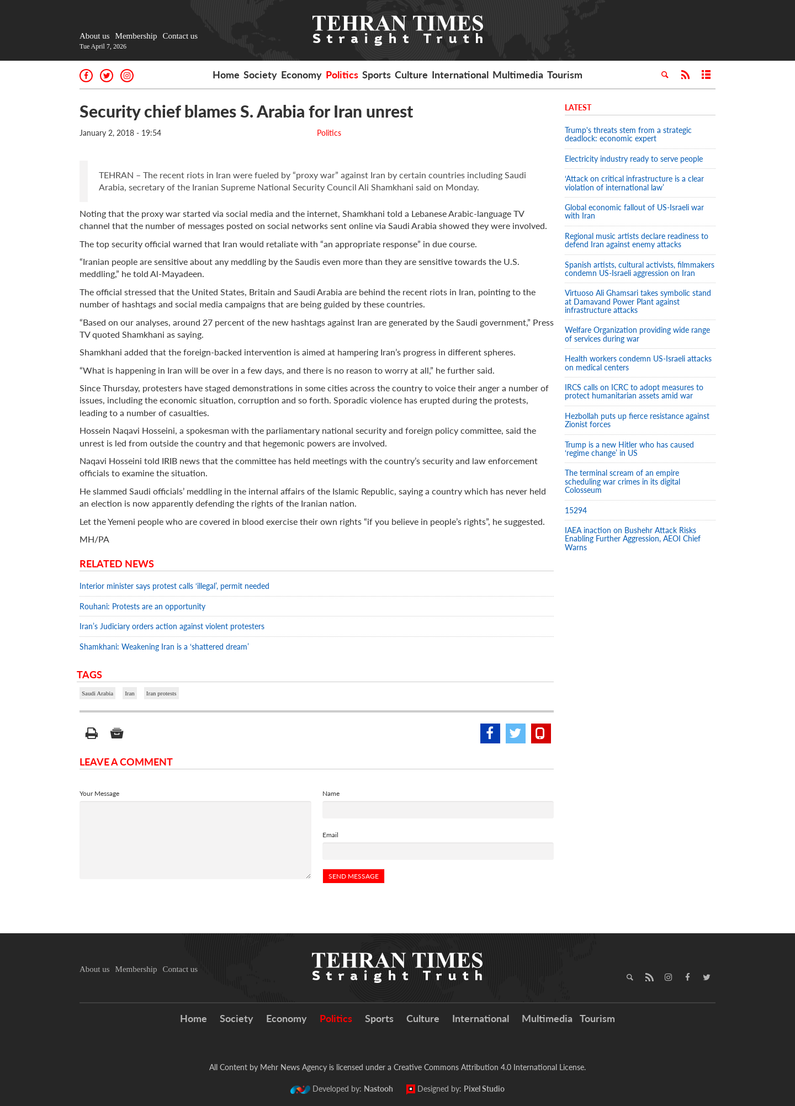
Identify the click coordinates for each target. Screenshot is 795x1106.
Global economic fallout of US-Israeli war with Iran (634, 211)
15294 (576, 510)
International (460, 74)
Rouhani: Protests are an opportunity (142, 606)
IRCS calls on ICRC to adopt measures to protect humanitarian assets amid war (634, 391)
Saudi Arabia (97, 693)
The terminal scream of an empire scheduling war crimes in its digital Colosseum (622, 481)
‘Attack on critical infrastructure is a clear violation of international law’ (634, 183)
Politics (342, 74)
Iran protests (161, 693)
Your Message (99, 793)
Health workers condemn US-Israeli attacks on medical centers (638, 362)
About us (95, 35)
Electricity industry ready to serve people (634, 158)
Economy (301, 74)
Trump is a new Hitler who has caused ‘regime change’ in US (629, 449)
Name (331, 793)
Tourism (564, 74)
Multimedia (517, 74)
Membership (136, 35)
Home (226, 74)
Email (330, 835)
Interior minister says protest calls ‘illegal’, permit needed (174, 586)
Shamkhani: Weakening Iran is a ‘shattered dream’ (164, 646)
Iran (130, 693)
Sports (376, 74)
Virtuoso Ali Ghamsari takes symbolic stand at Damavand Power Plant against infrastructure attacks (638, 301)
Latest (578, 107)
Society (260, 74)
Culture (411, 74)
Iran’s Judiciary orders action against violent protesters (172, 626)
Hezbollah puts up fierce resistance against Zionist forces (637, 420)
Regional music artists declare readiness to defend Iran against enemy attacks (636, 240)
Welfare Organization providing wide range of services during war (637, 334)
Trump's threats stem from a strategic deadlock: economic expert (628, 134)
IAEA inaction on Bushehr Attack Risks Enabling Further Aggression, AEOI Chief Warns (633, 538)
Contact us (180, 35)
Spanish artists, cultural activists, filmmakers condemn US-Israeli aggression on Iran (639, 269)
